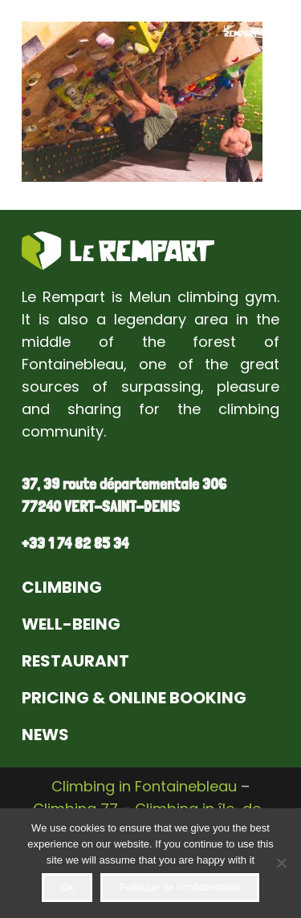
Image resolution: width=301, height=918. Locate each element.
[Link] (118, 251)
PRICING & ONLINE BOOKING (134, 697)
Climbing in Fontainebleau (144, 786)
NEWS (45, 734)
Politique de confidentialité (180, 887)
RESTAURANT (75, 661)
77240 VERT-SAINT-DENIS (101, 506)
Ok (67, 887)
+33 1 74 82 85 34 (75, 543)
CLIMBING (62, 587)
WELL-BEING (71, 624)
